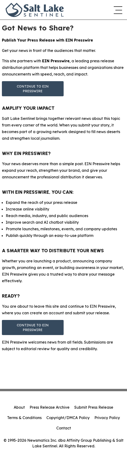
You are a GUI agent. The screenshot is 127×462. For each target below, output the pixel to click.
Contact (63, 428)
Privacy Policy (107, 417)
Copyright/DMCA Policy (68, 417)
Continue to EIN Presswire (33, 88)
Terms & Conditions (24, 417)
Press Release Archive (50, 407)
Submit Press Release (93, 407)
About (19, 407)
